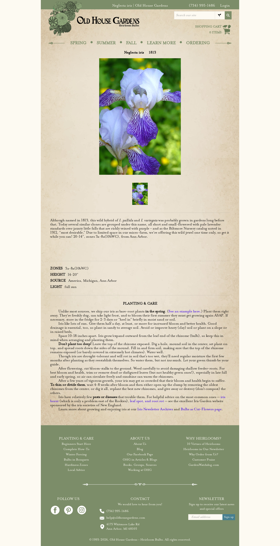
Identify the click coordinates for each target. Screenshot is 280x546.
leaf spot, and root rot (147, 401)
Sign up (229, 517)
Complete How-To (76, 449)
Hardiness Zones (76, 465)
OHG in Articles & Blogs (140, 460)
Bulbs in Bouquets (76, 460)
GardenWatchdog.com (203, 465)
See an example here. (184, 311)
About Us (140, 444)
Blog (140, 449)
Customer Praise (203, 460)
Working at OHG (140, 470)
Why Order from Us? (203, 454)
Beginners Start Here (76, 444)
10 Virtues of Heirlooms (203, 444)
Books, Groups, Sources (140, 465)
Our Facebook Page (140, 454)
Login (225, 5)
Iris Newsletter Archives (155, 409)
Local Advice (76, 470)
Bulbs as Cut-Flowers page (201, 409)
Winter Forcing (76, 454)
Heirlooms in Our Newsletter (203, 449)
